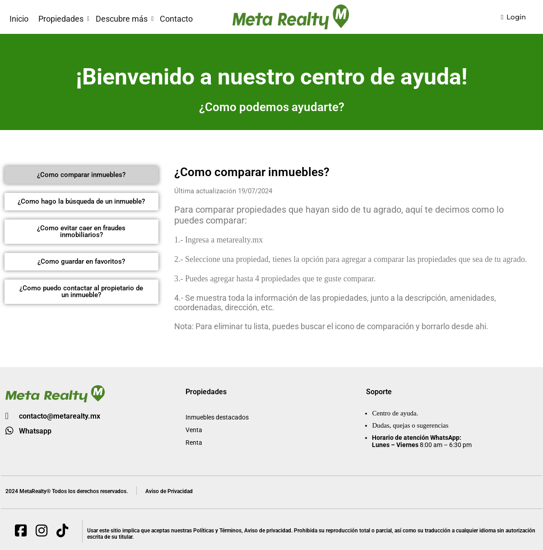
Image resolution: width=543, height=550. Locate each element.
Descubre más (122, 18)
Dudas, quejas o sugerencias (410, 425)
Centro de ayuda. (395, 413)
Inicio (18, 18)
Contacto (176, 18)
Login (513, 17)
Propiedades (61, 18)
